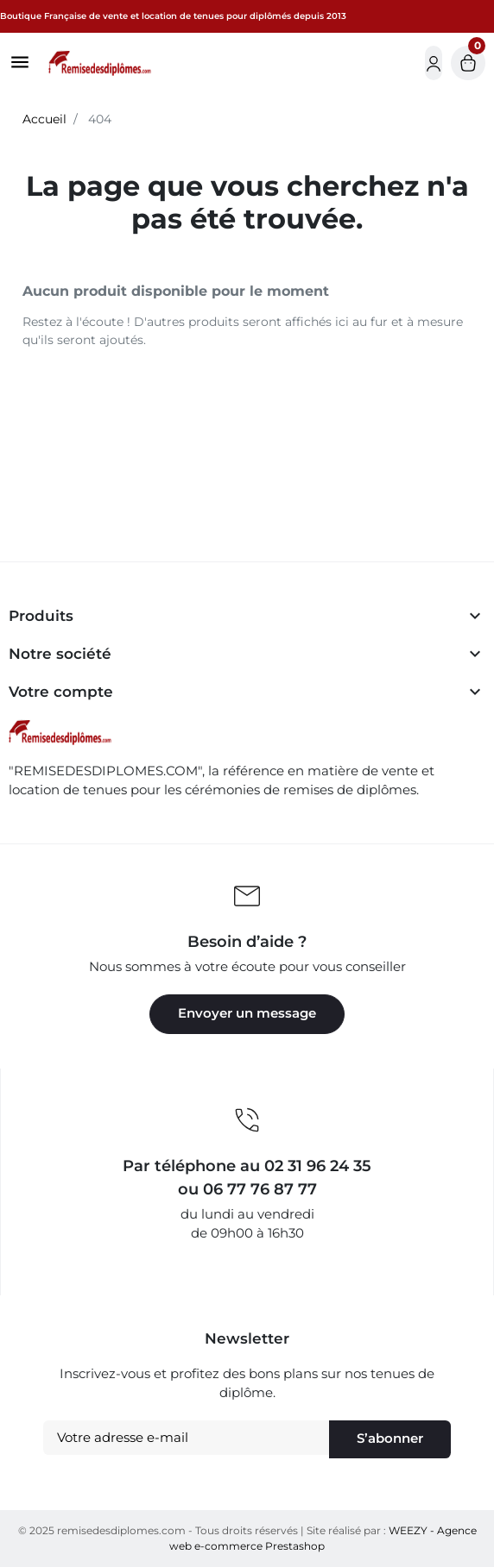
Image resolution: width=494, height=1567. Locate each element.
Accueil (44, 119)
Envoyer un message (247, 1013)
